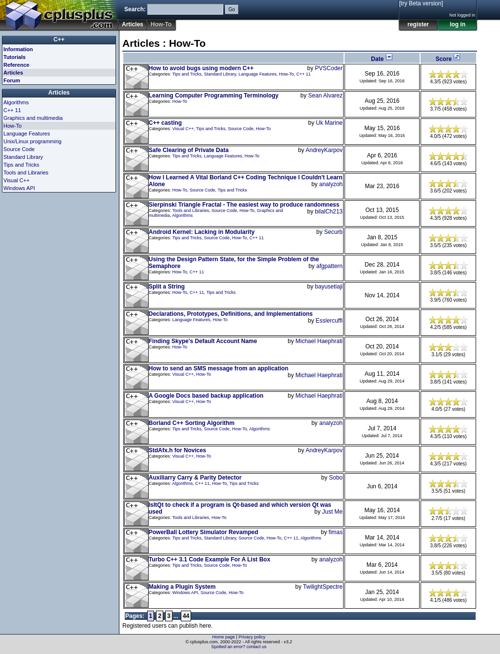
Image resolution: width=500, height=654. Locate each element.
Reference (16, 65)
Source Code (240, 128)
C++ (59, 39)
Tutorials (14, 57)
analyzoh (331, 184)
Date (382, 59)
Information (18, 49)
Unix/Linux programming (32, 141)
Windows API (185, 592)
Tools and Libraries (190, 210)
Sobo (336, 477)
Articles (132, 24)
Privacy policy (251, 637)
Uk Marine (329, 122)
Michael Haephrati (319, 341)
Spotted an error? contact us (239, 646)
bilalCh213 (329, 211)
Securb (333, 232)
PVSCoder (329, 68)
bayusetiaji (329, 286)
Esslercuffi (329, 320)
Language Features (257, 74)
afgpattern (329, 266)
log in (457, 24)
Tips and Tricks (186, 74)
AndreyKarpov (324, 150)
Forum (11, 80)
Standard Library (220, 74)
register (418, 24)
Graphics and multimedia (33, 118)
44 (186, 616)
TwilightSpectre (323, 586)
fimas (335, 532)
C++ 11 (303, 74)
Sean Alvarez (325, 95)
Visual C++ (183, 128)
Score (449, 59)
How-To (286, 74)
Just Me (332, 511)
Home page (223, 637)
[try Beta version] (421, 3)
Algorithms (182, 215)
